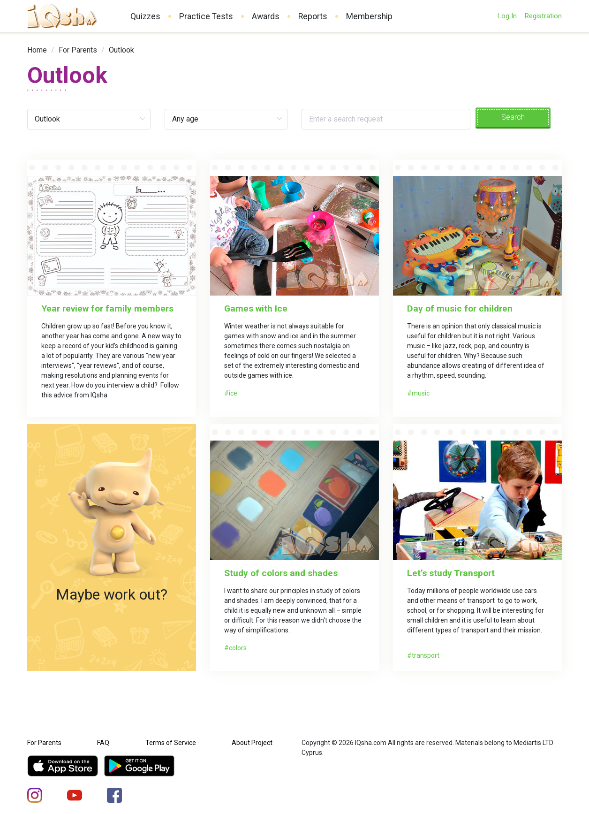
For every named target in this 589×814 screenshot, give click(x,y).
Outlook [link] (121, 50)
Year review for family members (107, 308)
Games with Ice (255, 308)
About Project (252, 742)
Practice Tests (206, 16)
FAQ (103, 742)
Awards (265, 16)
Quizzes (145, 16)
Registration (543, 16)
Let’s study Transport (451, 573)
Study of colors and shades (281, 573)
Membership (369, 16)
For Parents (78, 50)
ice (233, 393)
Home (37, 50)
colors (238, 648)
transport (425, 655)
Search (513, 117)
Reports (312, 16)
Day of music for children (460, 308)
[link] (37, 50)
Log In (507, 16)
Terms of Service (170, 742)
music (421, 393)
